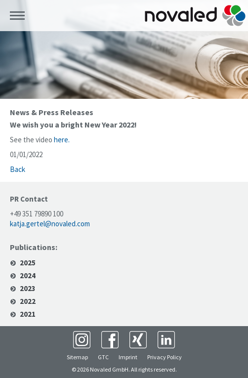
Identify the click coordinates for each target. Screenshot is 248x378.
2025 (28, 262)
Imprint (128, 357)
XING (138, 339)
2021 (28, 314)
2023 (28, 288)
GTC (103, 357)
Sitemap (77, 357)
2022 (28, 301)
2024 (28, 275)
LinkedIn (166, 339)
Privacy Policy (164, 357)
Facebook (110, 339)
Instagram (81, 339)
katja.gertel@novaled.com (50, 223)
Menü (17, 15)
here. (62, 139)
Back (17, 169)
